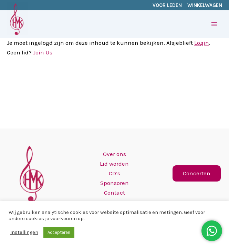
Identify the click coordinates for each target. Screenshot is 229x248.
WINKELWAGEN (204, 5)
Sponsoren (114, 182)
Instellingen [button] (24, 232)
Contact (114, 192)
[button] (197, 173)
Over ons (114, 154)
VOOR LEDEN (167, 5)
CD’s (114, 173)
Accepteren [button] (59, 232)
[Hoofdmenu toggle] (214, 24)
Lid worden (114, 163)
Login (201, 42)
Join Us (42, 52)
